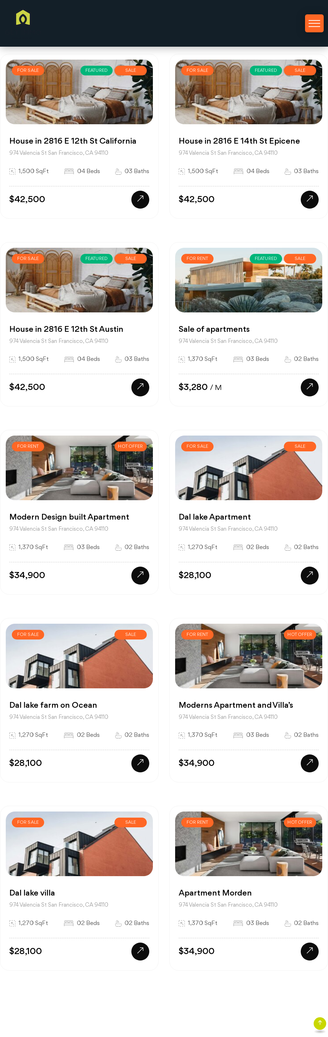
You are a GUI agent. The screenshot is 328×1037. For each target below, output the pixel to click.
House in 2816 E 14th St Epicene (239, 141)
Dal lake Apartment (215, 517)
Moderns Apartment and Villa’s (236, 705)
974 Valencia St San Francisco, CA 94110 (58, 153)
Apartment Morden (215, 893)
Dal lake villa (32, 893)
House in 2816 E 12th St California (72, 141)
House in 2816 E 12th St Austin (66, 329)
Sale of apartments (214, 329)
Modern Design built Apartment (69, 517)
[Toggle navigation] (314, 23)
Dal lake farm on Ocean (53, 705)
